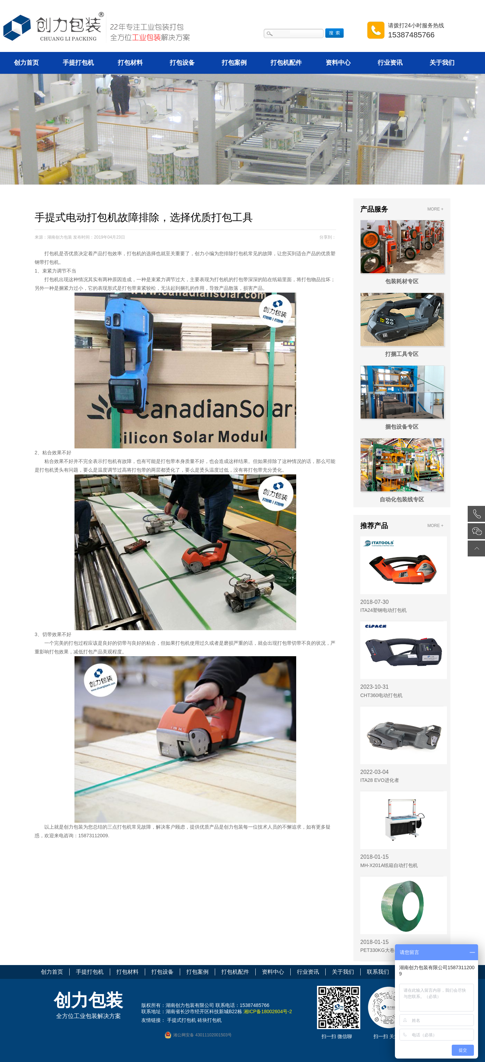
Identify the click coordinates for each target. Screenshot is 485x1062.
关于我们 (442, 62)
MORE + (435, 209)
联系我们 (378, 972)
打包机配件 (286, 62)
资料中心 (338, 62)
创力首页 (26, 62)
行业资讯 (390, 62)
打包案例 (234, 62)
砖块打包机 (209, 1020)
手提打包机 (78, 62)
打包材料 (130, 62)
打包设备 (182, 62)
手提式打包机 (181, 1020)
